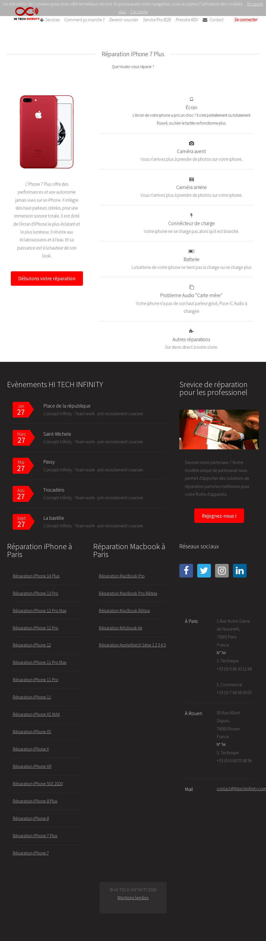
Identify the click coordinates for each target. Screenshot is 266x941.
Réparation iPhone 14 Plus (36, 576)
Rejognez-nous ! (219, 516)
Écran (191, 107)
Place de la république (67, 406)
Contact (213, 20)
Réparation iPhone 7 (31, 853)
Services (50, 20)
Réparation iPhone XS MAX (36, 714)
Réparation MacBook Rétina (124, 611)
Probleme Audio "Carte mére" (191, 295)
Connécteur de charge (191, 223)
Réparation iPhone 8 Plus (35, 801)
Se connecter (245, 20)
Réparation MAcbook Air (120, 628)
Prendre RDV (187, 20)
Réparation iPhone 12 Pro (35, 628)
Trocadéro (53, 490)
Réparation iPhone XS (32, 732)
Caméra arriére (191, 187)
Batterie (192, 259)
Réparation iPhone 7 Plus (35, 836)
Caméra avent (191, 151)
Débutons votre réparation (46, 278)
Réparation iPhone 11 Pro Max (39, 662)
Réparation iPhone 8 (31, 818)
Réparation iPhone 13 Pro (35, 593)
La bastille (53, 518)
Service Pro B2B (157, 20)
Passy (49, 462)
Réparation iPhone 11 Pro (35, 680)
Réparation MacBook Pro (122, 576)
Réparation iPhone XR (32, 766)
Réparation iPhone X (31, 749)
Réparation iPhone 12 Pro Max (39, 611)
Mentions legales (133, 898)
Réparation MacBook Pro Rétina (128, 593)
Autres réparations (191, 339)
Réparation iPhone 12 (32, 645)
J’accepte (139, 12)
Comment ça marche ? (84, 20)
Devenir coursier (123, 20)
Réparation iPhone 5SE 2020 (38, 784)
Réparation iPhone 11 (32, 697)
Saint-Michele (57, 434)
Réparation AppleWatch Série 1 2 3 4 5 (132, 645)
